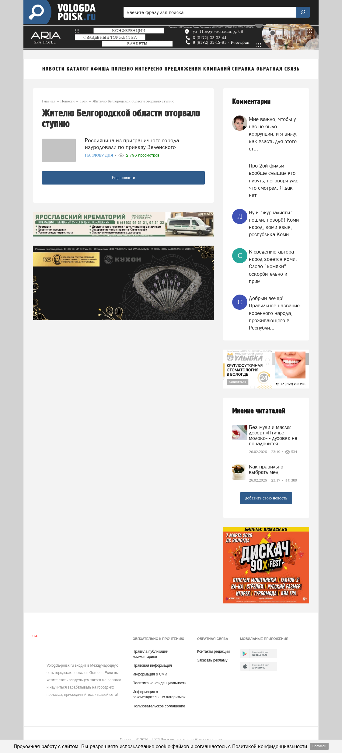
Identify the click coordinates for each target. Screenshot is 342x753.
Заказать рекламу (212, 660)
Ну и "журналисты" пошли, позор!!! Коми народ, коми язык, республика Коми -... (274, 223)
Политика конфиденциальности (160, 683)
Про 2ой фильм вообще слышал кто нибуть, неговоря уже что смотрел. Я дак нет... (273, 180)
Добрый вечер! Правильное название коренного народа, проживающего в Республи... (274, 313)
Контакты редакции (213, 651)
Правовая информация (152, 665)
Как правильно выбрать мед (266, 469)
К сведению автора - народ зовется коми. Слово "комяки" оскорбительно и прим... (273, 266)
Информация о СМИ (150, 674)
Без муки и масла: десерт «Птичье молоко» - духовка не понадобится (273, 435)
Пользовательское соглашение (159, 706)
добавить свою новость (266, 498)
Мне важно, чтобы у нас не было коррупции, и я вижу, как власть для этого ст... (273, 134)
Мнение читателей (258, 411)
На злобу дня (99, 155)
